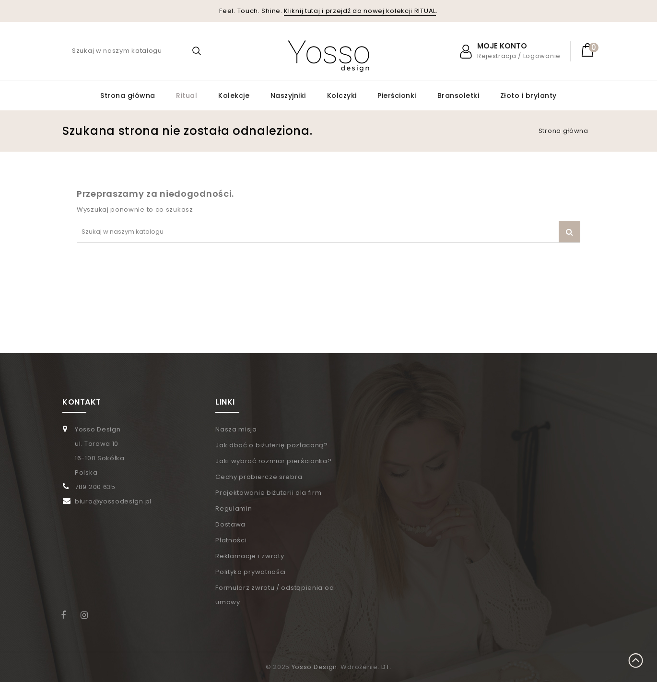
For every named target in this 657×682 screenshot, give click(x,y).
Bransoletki (458, 95)
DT (385, 666)
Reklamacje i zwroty (249, 556)
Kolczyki (342, 95)
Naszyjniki (288, 95)
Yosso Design (314, 666)
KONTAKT (81, 401)
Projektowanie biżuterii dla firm (268, 492)
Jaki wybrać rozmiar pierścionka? (273, 461)
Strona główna (127, 95)
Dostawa (230, 524)
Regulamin (233, 508)
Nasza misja (236, 429)
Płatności (230, 540)
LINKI (225, 401)
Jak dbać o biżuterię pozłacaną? (271, 445)
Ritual (186, 95)
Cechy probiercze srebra (258, 476)
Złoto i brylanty (528, 95)
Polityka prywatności (250, 571)
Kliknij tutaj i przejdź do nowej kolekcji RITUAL (360, 10)
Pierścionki (396, 95)
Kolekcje (233, 95)
